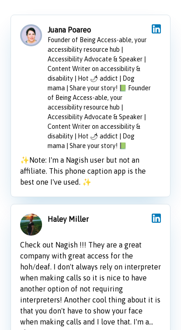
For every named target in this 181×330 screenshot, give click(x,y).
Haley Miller (68, 219)
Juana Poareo (69, 30)
